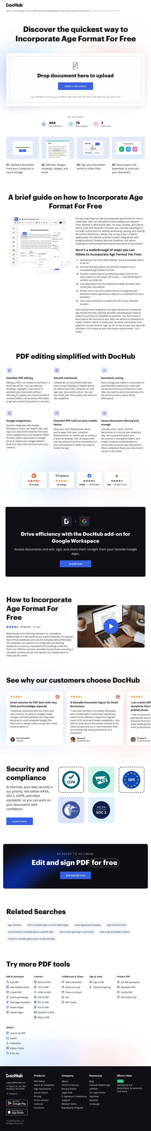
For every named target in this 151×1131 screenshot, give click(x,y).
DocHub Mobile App (99, 1085)
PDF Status (71, 1002)
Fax (67, 997)
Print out (14, 1053)
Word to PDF (44, 982)
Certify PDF (126, 992)
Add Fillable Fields (19, 987)
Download (15, 1043)
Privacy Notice (69, 1088)
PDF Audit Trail (128, 997)
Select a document (75, 86)
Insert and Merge (19, 997)
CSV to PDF (43, 997)
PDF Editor (39, 1081)
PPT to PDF (43, 1002)
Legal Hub (67, 1092)
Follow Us (13, 1093)
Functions (39, 1107)
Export (13, 1038)
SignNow (94, 1096)
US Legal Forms (97, 1092)
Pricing (37, 1096)
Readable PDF (128, 987)
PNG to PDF (44, 1017)
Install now (75, 564)
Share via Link (72, 987)
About (65, 1081)
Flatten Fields (17, 1048)
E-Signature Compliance (74, 1096)
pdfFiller (93, 1088)
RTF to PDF (43, 1007)
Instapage (94, 1103)
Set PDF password (130, 982)
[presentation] (75, 79)
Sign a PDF (98, 982)
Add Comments (73, 982)
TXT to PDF (43, 987)
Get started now (75, 875)
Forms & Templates (44, 1085)
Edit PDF (14, 982)
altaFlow (93, 1100)
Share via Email (73, 992)
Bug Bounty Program (72, 1107)
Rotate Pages (17, 1007)
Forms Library (41, 1100)
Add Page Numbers (20, 1002)
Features (38, 1103)
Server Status (41, 1092)
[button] (111, 626)
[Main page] (14, 5)
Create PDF (16, 992)
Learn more (20, 821)
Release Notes (69, 1103)
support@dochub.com (15, 1082)
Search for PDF (17, 1033)
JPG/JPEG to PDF (46, 1012)
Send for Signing (102, 987)
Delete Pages (17, 1012)
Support (66, 1100)
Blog (91, 1081)
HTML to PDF (44, 992)
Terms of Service (70, 1085)
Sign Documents (42, 1088)
